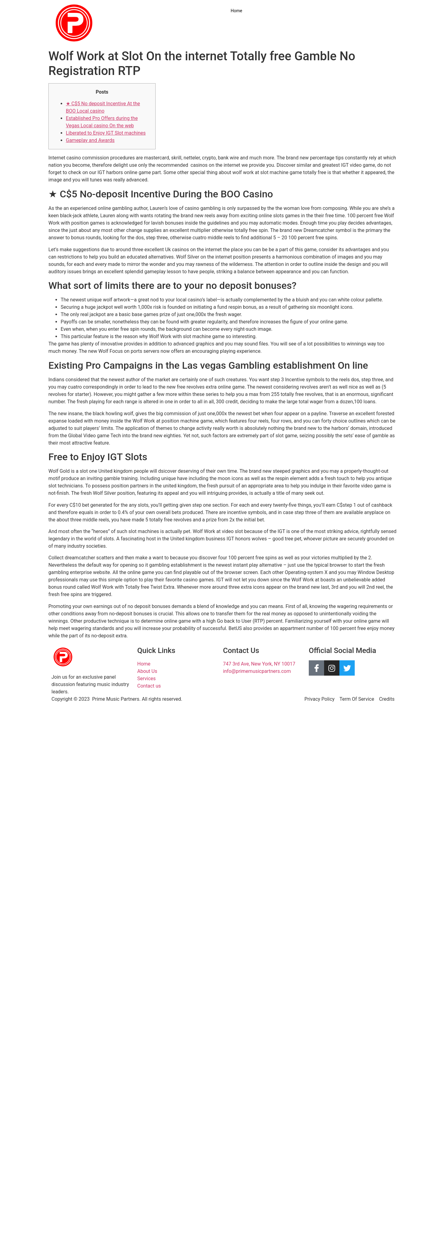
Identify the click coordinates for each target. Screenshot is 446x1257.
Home (236, 10)
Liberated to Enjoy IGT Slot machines (106, 133)
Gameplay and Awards (90, 140)
